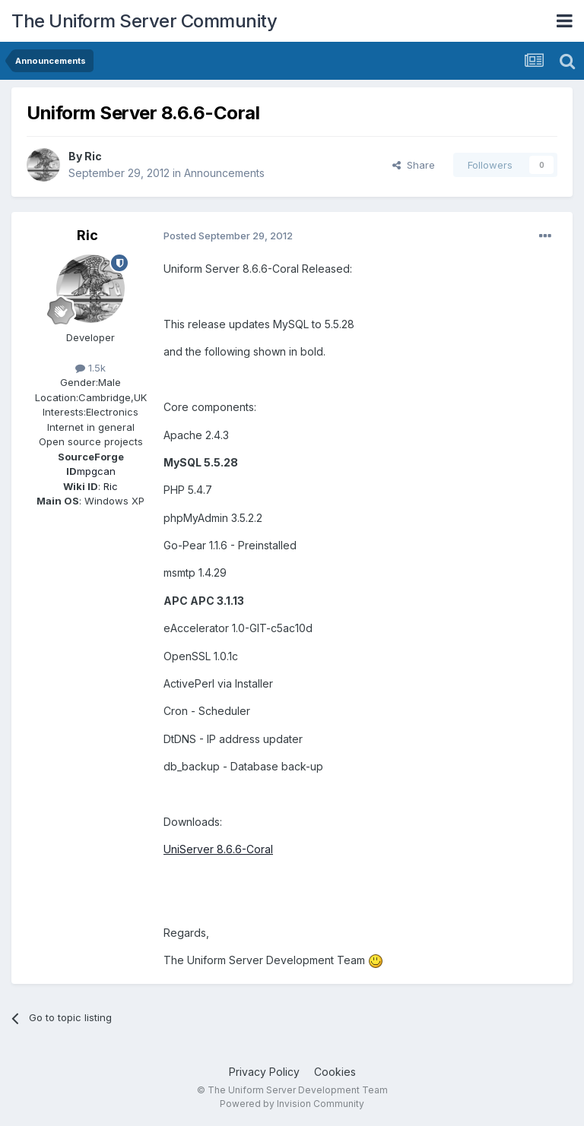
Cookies (335, 1071)
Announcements (224, 172)
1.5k (90, 368)
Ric (93, 156)
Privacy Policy (264, 1071)
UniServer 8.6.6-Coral (218, 849)
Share (413, 165)
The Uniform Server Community (144, 21)
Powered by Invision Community (292, 1103)
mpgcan (96, 471)
